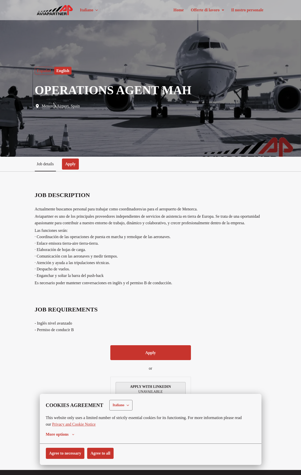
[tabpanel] (150, 321)
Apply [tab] (72, 164)
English (63, 70)
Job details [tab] (46, 164)
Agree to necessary (66, 453)
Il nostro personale (246, 10)
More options (61, 434)
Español (44, 70)
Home (173, 10)
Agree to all (104, 453)
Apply (150, 359)
